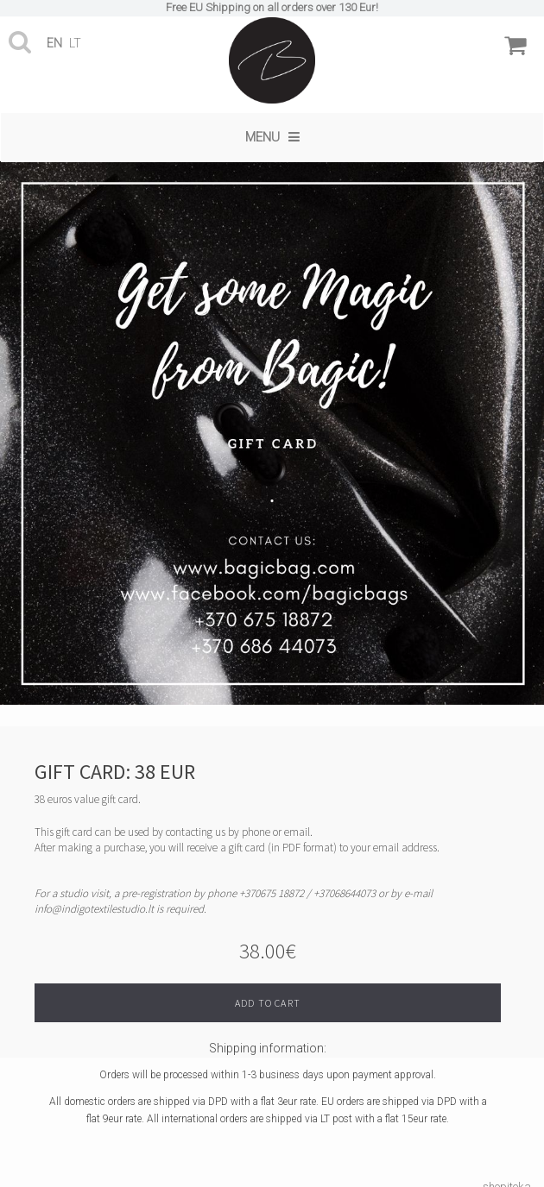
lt (75, 43)
